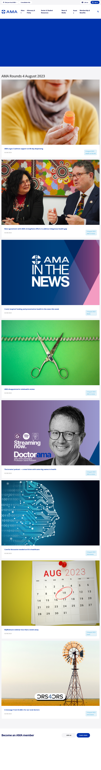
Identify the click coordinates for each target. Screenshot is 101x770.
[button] (10, 2)
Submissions (30, 765)
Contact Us (4, 759)
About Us (4, 756)
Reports (29, 762)
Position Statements (33, 756)
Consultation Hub (32, 767)
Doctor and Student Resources (61, 761)
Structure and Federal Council (10, 762)
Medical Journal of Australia (85, 762)
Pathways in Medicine (58, 767)
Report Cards (31, 759)
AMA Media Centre (82, 756)
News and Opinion (82, 759)
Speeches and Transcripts (84, 765)
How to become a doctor (59, 764)
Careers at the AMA (7, 765)
